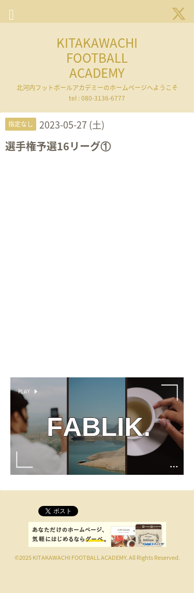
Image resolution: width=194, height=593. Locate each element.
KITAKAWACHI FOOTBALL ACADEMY (97, 57)
